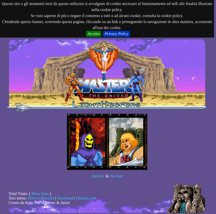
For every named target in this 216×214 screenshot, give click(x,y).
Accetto (94, 34)
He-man (116, 176)
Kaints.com (87, 198)
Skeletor (97, 176)
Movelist (47, 198)
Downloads (66, 198)
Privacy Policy (116, 34)
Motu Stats (40, 193)
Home (32, 198)
